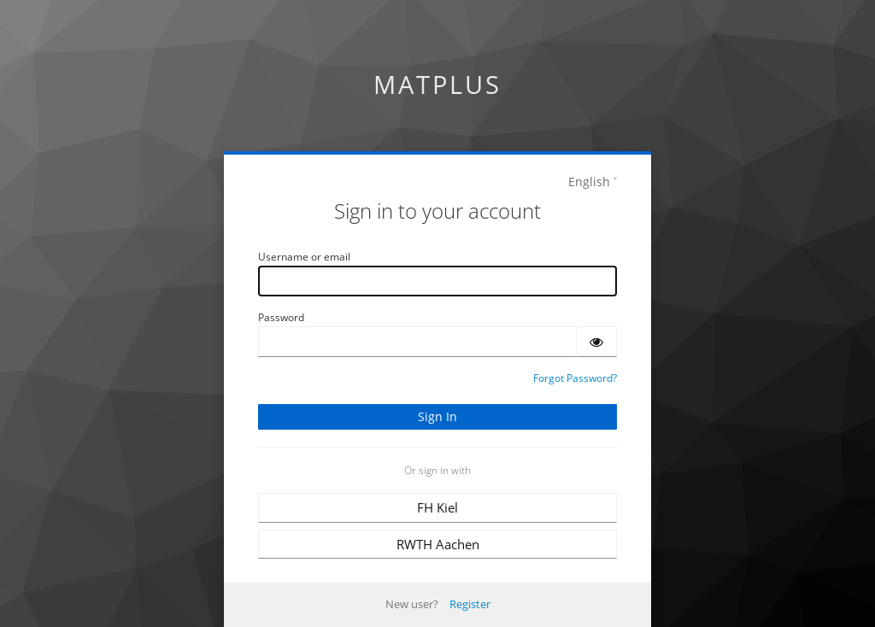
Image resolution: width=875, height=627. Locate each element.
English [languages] (589, 181)
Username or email (304, 256)
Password (281, 317)
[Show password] (596, 341)
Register (469, 604)
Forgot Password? (575, 378)
